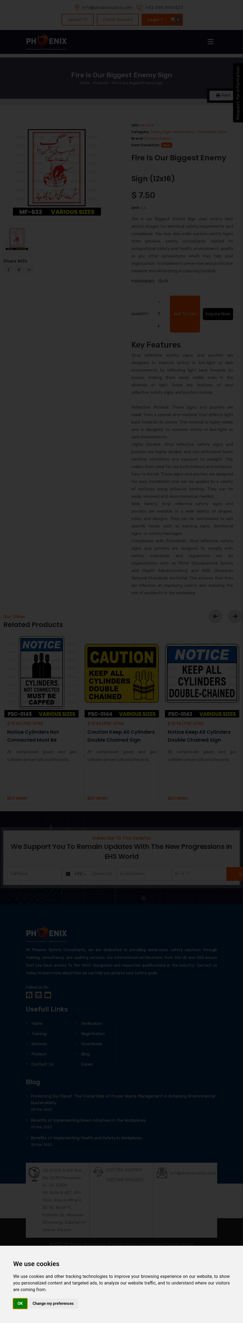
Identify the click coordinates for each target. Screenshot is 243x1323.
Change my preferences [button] (53, 1303)
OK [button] (20, 1303)
